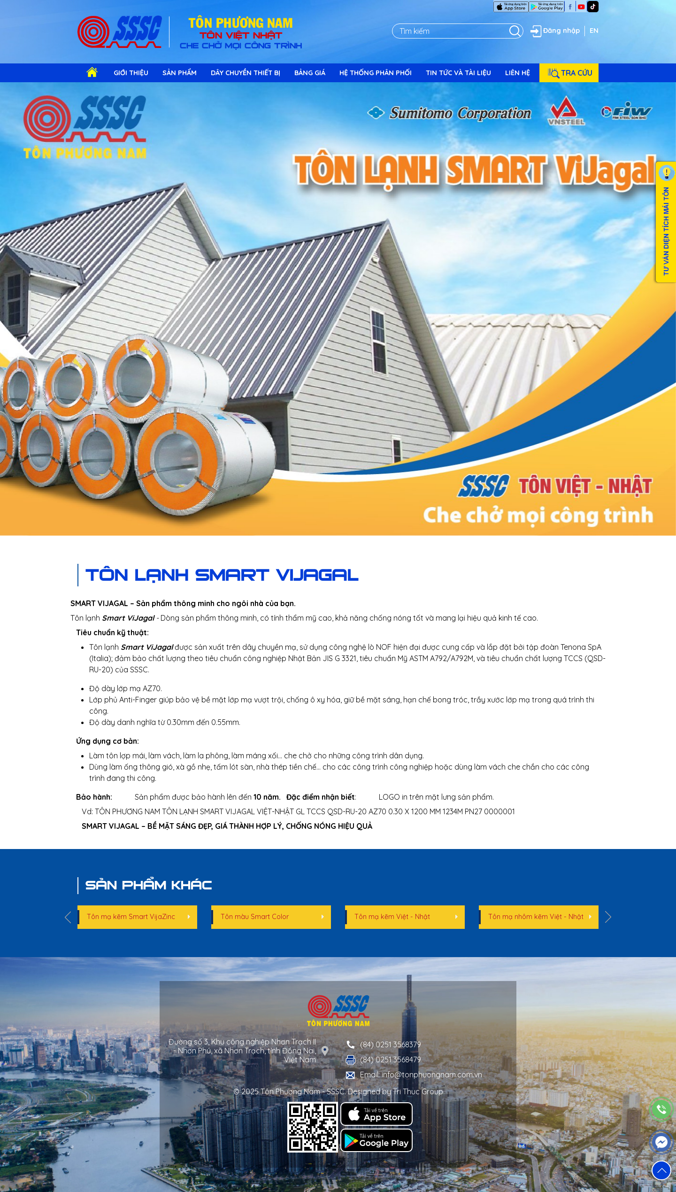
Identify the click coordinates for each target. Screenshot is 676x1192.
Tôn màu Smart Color (255, 916)
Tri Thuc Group (418, 1091)
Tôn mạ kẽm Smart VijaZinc (131, 916)
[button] (661, 1170)
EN (594, 30)
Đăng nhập (554, 31)
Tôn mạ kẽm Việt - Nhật (392, 916)
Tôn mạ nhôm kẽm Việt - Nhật (536, 916)
